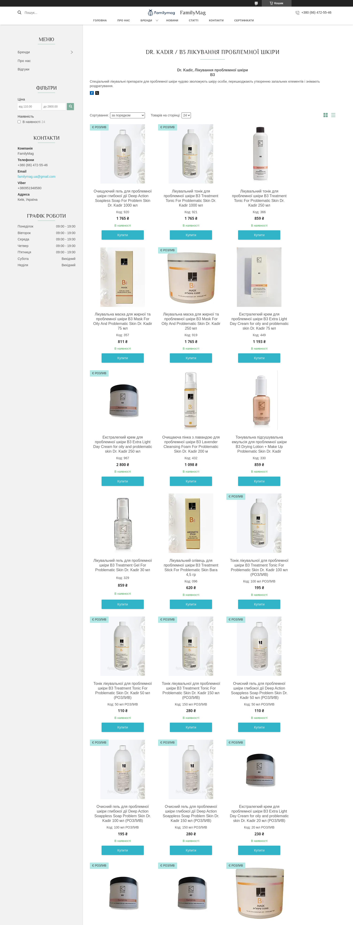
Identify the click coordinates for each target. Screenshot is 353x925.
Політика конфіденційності (202, 920)
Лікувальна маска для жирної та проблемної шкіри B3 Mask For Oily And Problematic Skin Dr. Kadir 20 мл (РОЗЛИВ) (181, 837)
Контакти (216, 20)
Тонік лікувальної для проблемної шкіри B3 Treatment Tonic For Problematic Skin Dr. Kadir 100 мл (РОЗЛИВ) (305, 456)
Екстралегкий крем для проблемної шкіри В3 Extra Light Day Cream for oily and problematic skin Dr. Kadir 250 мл (244, 328)
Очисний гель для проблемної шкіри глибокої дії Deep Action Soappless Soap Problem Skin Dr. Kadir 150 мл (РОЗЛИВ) (119, 709)
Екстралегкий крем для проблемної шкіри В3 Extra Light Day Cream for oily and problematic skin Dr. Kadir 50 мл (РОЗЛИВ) (305, 711)
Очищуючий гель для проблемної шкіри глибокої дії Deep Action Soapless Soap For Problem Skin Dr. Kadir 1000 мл (119, 200)
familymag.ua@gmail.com (36, 176)
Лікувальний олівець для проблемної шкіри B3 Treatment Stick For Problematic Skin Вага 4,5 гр (243, 454)
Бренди (146, 20)
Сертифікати (244, 20)
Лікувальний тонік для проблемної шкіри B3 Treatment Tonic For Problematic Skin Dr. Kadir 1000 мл (182, 200)
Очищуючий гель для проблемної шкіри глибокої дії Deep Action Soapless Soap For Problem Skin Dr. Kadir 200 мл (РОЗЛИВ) (305, 839)
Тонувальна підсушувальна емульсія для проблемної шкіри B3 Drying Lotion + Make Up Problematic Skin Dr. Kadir (119, 454)
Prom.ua (198, 916)
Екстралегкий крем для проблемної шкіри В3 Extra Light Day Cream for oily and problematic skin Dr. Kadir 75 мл (182, 328)
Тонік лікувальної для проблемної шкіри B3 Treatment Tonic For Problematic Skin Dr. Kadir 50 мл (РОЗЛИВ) (119, 584)
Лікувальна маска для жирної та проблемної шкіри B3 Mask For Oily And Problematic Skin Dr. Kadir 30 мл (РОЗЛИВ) (243, 837)
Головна (100, 20)
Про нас (124, 20)
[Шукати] (19, 12)
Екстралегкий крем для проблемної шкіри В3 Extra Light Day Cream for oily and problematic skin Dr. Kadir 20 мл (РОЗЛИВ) (182, 711)
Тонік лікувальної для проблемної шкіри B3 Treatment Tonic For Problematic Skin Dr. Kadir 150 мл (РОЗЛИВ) (181, 584)
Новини (172, 20)
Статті (193, 20)
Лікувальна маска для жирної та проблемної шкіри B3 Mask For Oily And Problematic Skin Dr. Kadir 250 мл (119, 326)
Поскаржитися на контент (166, 920)
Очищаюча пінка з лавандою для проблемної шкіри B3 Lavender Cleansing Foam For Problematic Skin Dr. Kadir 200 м (305, 328)
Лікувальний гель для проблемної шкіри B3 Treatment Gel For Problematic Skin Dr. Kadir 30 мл (181, 454)
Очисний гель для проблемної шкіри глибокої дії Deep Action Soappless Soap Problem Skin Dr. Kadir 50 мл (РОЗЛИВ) (243, 582)
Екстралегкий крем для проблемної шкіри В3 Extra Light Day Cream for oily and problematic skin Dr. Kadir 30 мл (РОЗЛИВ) (244, 711)
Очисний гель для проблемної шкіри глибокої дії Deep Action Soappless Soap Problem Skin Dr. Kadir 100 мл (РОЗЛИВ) (305, 582)
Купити (119, 240)
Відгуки (23, 69)
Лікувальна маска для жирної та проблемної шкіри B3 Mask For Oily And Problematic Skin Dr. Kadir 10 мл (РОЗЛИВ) (119, 837)
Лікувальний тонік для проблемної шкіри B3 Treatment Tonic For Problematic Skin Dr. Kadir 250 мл (243, 200)
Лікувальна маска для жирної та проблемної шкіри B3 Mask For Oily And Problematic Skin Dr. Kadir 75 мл (305, 198)
